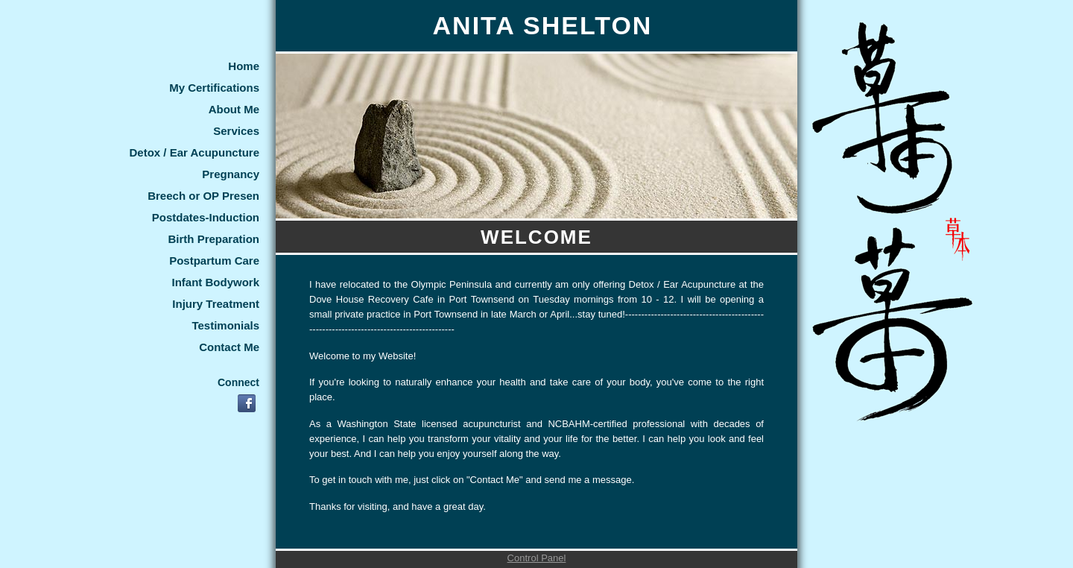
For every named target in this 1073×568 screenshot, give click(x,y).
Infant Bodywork (215, 282)
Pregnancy (230, 174)
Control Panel (536, 558)
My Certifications (214, 87)
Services (236, 130)
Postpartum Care (214, 260)
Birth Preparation (213, 239)
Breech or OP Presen (203, 195)
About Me (234, 109)
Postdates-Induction (205, 217)
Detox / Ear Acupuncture (194, 152)
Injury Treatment (215, 303)
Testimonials (225, 325)
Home (243, 66)
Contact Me (229, 347)
